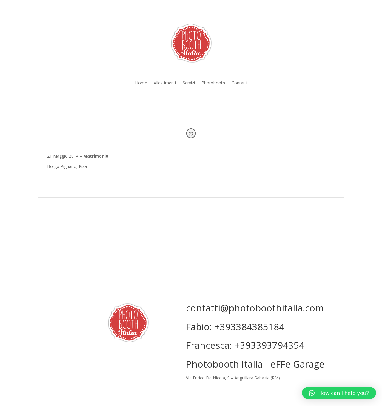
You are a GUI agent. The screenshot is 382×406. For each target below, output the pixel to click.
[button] (339, 393)
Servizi (189, 83)
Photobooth (213, 83)
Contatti (239, 83)
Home (141, 83)
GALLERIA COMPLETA (191, 221)
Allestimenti (165, 83)
